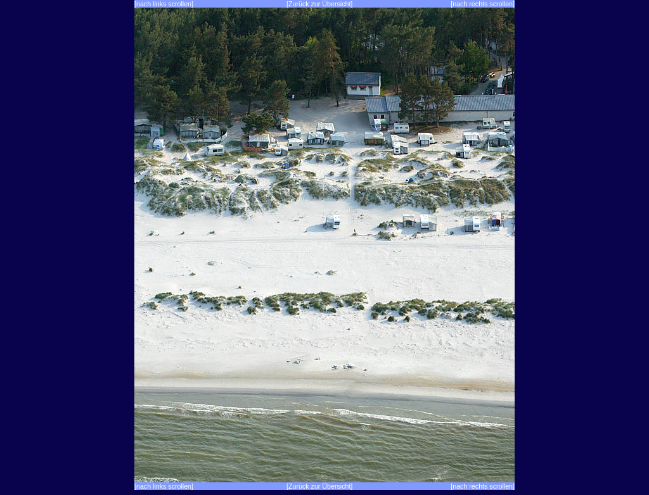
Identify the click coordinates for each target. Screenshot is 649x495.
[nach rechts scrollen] (483, 4)
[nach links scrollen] (163, 4)
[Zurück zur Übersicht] (319, 4)
